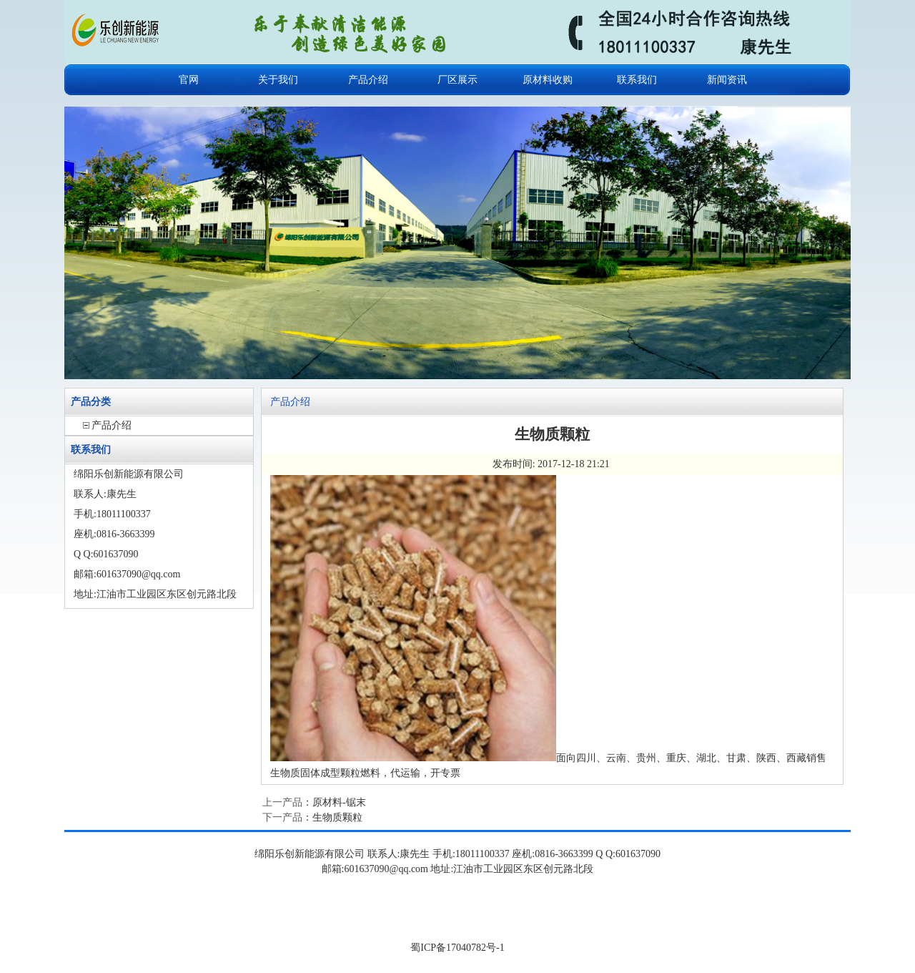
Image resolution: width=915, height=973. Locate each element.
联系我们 (637, 79)
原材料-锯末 (339, 802)
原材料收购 (548, 79)
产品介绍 (368, 79)
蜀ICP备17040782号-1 (457, 947)
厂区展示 (457, 79)
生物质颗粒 (337, 817)
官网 (189, 79)
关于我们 (278, 79)
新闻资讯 (727, 79)
